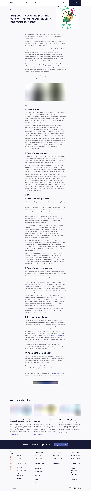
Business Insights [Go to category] (20, 9)
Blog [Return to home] (11, 9)
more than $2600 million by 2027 (50, 66)
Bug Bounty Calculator (57, 335)
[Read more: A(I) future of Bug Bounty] (70, 410)
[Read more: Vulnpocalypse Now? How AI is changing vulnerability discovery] (21, 410)
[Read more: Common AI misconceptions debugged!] (45, 410)
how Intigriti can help (55, 373)
